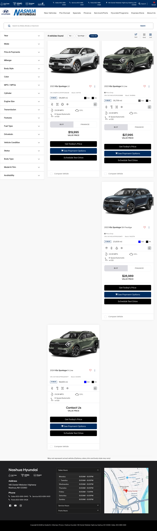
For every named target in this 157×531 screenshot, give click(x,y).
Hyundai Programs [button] (119, 13)
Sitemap (55, 525)
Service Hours (78, 506)
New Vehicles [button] (50, 13)
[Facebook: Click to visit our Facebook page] (10, 506)
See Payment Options (73, 150)
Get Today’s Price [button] (73, 144)
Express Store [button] (137, 13)
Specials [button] (77, 13)
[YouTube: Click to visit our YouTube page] (15, 506)
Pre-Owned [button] (64, 13)
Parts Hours (78, 511)
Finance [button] (87, 13)
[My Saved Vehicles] (152, 4)
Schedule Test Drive (73, 157)
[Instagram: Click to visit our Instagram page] (21, 506)
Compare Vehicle (61, 174)
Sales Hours (78, 470)
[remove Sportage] (82, 36)
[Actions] (95, 86)
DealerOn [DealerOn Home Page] (48, 525)
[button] (96, 60)
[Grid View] (143, 36)
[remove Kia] (71, 36)
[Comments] (95, 104)
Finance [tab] (85, 124)
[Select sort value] (136, 35)
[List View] (150, 36)
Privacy (61, 525)
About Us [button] (151, 13)
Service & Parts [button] (101, 13)
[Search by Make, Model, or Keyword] (75, 26)
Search (142, 26)
